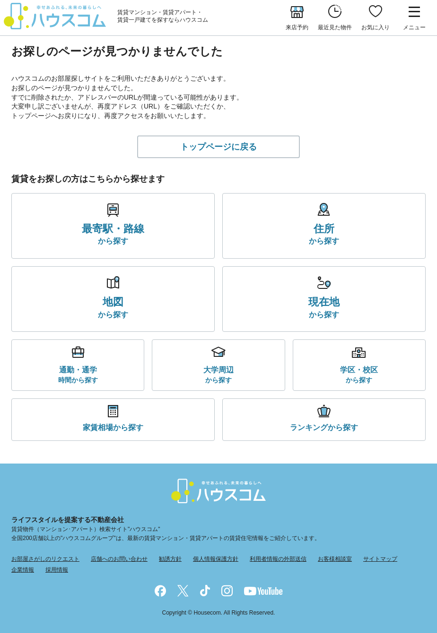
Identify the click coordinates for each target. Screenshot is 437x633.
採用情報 (56, 569)
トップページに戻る (218, 147)
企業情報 (22, 569)
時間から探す (78, 374)
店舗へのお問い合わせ (119, 559)
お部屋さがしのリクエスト (45, 559)
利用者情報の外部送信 (278, 559)
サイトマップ (380, 559)
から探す (113, 233)
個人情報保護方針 (215, 559)
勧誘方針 (170, 559)
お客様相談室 (335, 559)
